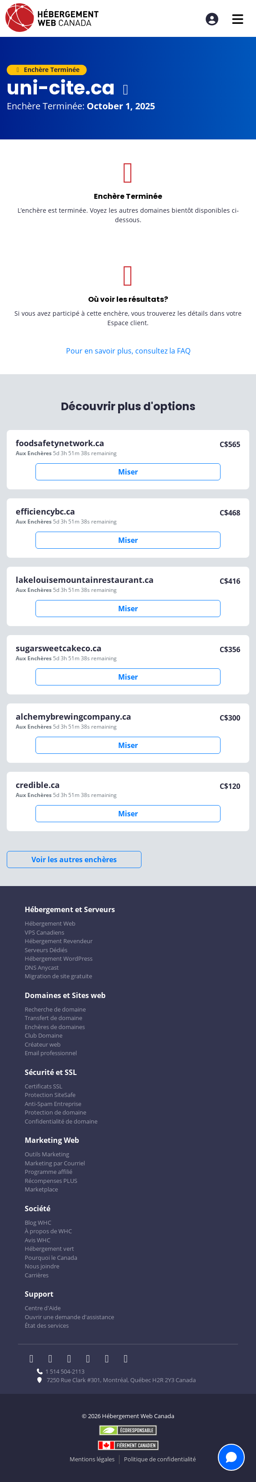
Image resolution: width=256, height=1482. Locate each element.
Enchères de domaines (55, 1027)
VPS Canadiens (44, 932)
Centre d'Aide (43, 1308)
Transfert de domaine (53, 1018)
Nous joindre (42, 1266)
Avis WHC (37, 1240)
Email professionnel (51, 1053)
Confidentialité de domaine (61, 1121)
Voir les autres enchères (74, 859)
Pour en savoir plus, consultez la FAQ (128, 351)
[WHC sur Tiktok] (127, 1360)
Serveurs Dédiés (46, 950)
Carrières (37, 1275)
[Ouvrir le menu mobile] (238, 19)
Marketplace (41, 1189)
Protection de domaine (55, 1112)
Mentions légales (92, 1459)
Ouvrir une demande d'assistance (69, 1317)
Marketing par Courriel (55, 1163)
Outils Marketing (47, 1154)
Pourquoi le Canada (51, 1258)
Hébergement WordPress (59, 958)
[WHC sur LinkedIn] (71, 1360)
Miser (128, 472)
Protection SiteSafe (50, 1095)
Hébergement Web (50, 923)
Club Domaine (43, 1035)
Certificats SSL (43, 1086)
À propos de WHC (48, 1231)
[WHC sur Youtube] (109, 1360)
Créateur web (43, 1044)
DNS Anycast (42, 967)
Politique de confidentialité (160, 1459)
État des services (47, 1325)
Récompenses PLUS (51, 1181)
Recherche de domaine (55, 1009)
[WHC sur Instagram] (90, 1360)
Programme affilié (48, 1172)
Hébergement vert (49, 1249)
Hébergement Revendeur (59, 941)
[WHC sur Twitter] (53, 1360)
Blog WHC (38, 1222)
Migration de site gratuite (58, 976)
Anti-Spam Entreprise (53, 1104)
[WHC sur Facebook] (34, 1360)
